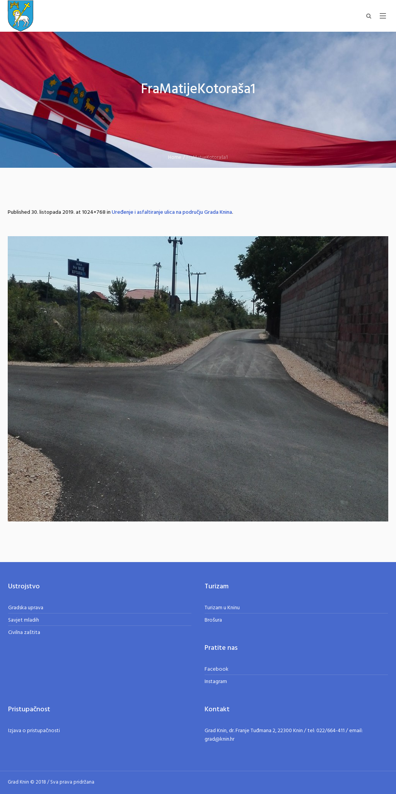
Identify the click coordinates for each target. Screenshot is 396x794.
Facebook (217, 669)
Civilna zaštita (24, 632)
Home (174, 157)
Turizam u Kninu (222, 607)
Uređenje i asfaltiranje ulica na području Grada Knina (172, 212)
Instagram (216, 681)
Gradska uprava (25, 607)
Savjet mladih (23, 620)
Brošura (213, 620)
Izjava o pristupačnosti (34, 730)
